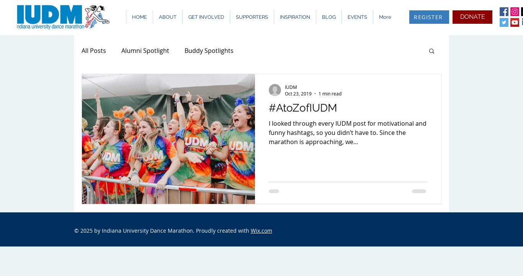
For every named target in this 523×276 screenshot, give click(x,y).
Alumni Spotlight (145, 50)
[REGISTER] (429, 17)
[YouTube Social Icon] (514, 22)
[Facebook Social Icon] (504, 11)
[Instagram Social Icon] (514, 11)
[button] (167, 17)
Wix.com (261, 230)
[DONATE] (472, 17)
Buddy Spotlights (209, 50)
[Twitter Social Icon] (504, 22)
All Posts (94, 50)
